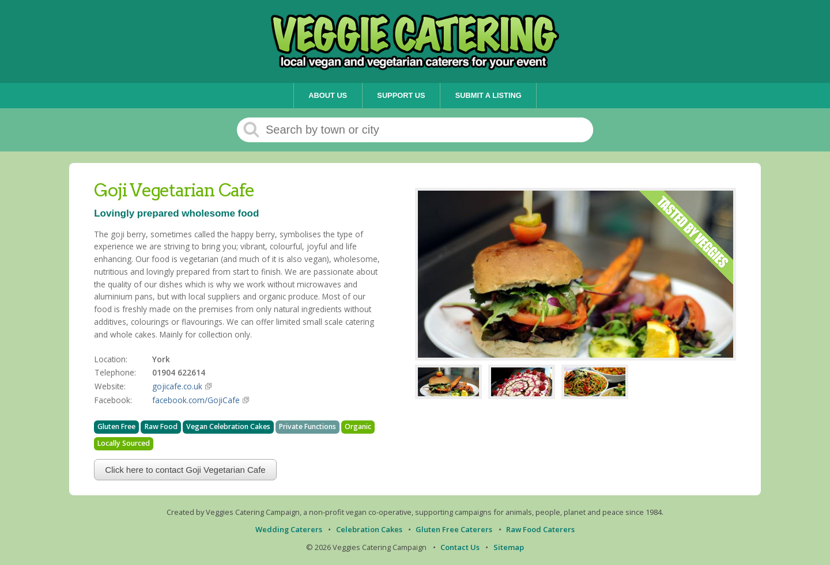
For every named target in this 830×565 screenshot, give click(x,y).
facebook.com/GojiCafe (196, 400)
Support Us (401, 95)
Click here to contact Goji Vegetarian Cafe (185, 470)
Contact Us (460, 547)
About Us (327, 95)
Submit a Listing (488, 95)
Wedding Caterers (288, 529)
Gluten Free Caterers (454, 529)
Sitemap (508, 547)
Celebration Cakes (369, 529)
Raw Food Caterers (540, 529)
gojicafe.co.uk (177, 386)
